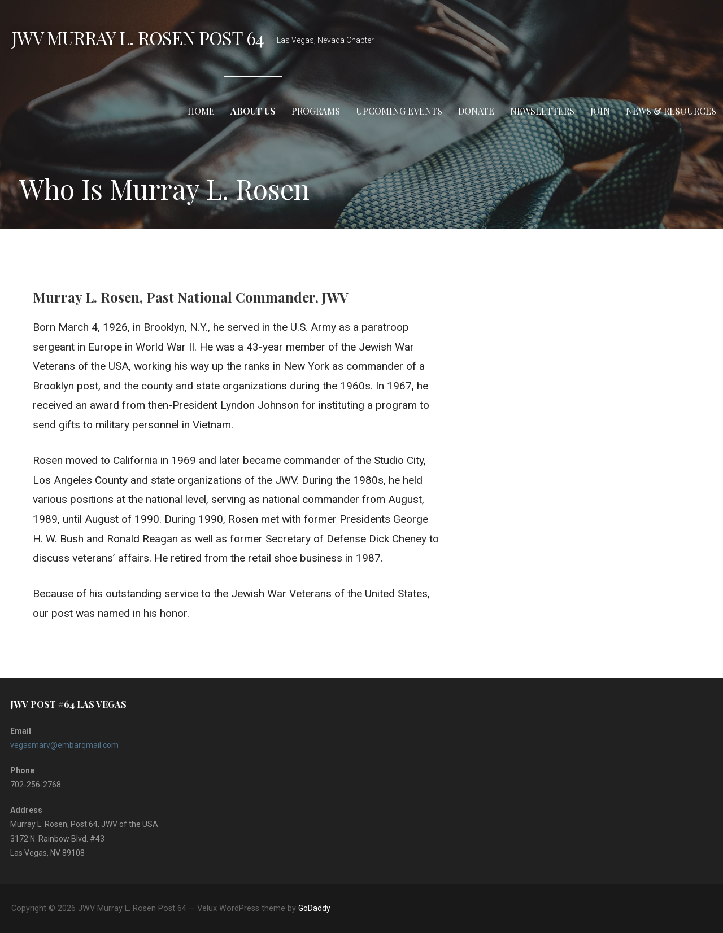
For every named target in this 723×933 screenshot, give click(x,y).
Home (201, 111)
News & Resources (671, 111)
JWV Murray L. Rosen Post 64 (137, 37)
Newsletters (542, 111)
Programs (315, 111)
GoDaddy (314, 908)
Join (600, 111)
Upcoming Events (399, 111)
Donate (476, 111)
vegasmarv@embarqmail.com (64, 745)
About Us (253, 111)
